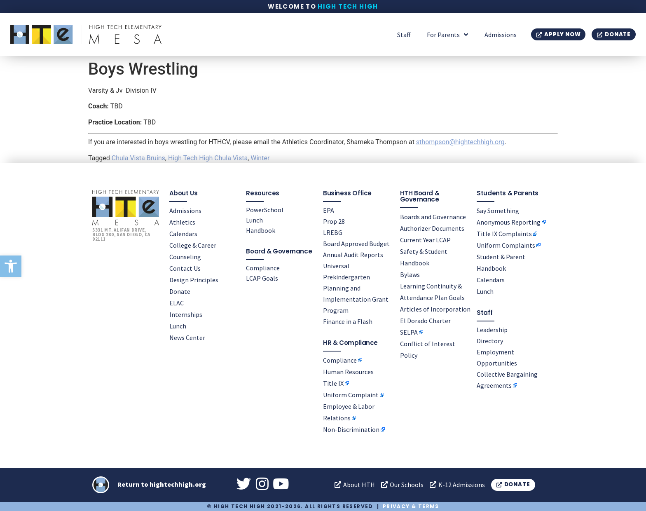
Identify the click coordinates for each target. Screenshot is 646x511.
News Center (187, 337)
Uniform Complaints (506, 245)
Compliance (263, 268)
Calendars (183, 234)
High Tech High (348, 6)
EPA (328, 210)
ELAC (176, 303)
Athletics (182, 222)
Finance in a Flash (347, 321)
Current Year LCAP (425, 240)
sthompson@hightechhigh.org (460, 142)
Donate (179, 291)
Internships (185, 314)
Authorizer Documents (432, 228)
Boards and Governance (433, 217)
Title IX (333, 383)
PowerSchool (264, 210)
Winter (259, 158)
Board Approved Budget (356, 243)
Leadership (492, 330)
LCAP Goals (262, 278)
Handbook (260, 230)
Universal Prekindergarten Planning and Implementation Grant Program (356, 288)
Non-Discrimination (351, 429)
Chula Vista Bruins (138, 158)
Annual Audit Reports (353, 255)
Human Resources (348, 372)
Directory (490, 341)
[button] (10, 266)
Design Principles (193, 280)
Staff (403, 34)
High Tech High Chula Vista (208, 158)
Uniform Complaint (351, 395)
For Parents (447, 34)
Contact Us (185, 268)
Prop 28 (334, 221)
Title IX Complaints (504, 234)
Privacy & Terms (411, 506)
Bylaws (410, 274)
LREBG (332, 232)
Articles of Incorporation (435, 309)
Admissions (501, 34)
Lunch (177, 326)
